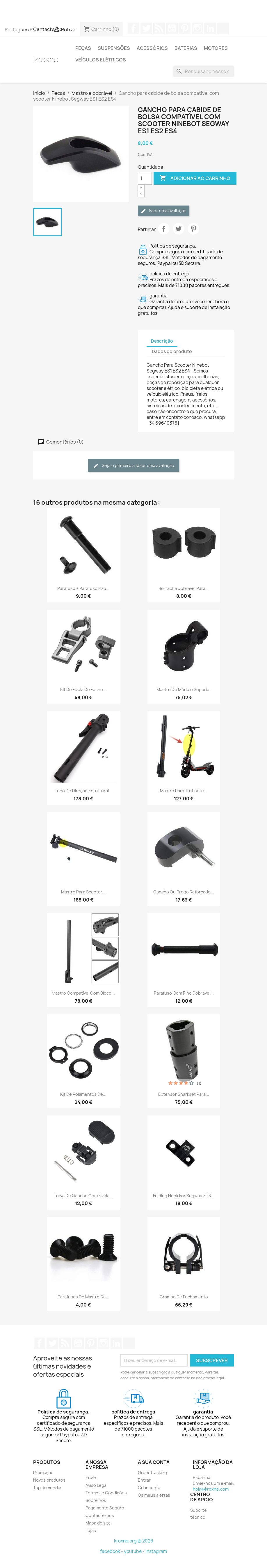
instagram (156, 1551)
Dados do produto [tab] (172, 351)
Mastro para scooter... (83, 892)
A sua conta (154, 1462)
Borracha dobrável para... (184, 588)
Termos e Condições (106, 1493)
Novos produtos (49, 1480)
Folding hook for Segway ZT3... (183, 1195)
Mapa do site (98, 1523)
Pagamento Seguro (105, 1508)
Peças (83, 48)
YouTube (172, 28)
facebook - (112, 1551)
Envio (91, 1477)
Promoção (43, 1472)
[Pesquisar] (203, 71)
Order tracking (152, 1472)
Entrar (144, 1480)
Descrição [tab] (162, 341)
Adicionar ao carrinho (195, 178)
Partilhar (164, 229)
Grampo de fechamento (184, 1297)
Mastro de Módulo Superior (183, 689)
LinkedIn (210, 28)
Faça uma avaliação (163, 211)
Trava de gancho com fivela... (83, 1195)
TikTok (223, 28)
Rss (159, 28)
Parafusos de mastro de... (83, 1297)
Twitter (146, 28)
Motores (216, 48)
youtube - (134, 1551)
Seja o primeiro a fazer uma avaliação (133, 466)
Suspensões (114, 48)
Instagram (197, 28)
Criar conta (149, 1487)
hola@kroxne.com (211, 1489)
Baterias (186, 48)
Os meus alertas (154, 1495)
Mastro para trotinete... (183, 790)
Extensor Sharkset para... (183, 1094)
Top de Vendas (48, 1487)
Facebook (133, 28)
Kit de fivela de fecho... (83, 689)
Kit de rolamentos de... (83, 1094)
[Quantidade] (145, 178)
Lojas (91, 1530)
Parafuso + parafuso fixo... (83, 588)
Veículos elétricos (100, 60)
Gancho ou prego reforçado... (183, 892)
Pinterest (185, 28)
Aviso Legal (96, 1485)
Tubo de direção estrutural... (83, 790)
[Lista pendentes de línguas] (23, 29)
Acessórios (152, 48)
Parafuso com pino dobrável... (184, 993)
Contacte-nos (100, 1515)
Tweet (178, 229)
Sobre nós (96, 1500)
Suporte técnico (198, 1513)
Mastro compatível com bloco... (83, 993)
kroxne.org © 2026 (133, 1541)
